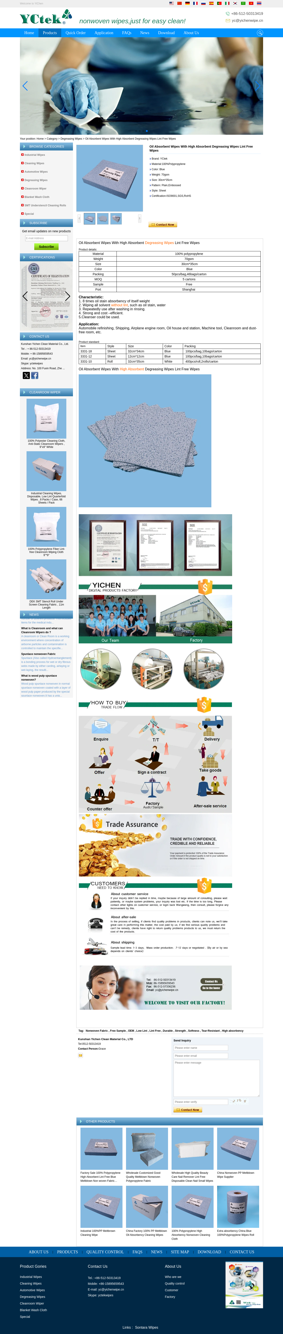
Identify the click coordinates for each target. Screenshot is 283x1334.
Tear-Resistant (210, 1030)
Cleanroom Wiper (35, 188)
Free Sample (118, 1030)
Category (52, 138)
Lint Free (155, 1030)
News (144, 33)
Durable (168, 1030)
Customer (171, 1290)
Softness (193, 1030)
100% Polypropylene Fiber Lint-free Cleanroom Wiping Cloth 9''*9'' (46, 552)
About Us (191, 33)
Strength (180, 1030)
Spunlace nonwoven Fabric (38, 655)
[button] (136, 131)
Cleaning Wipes (34, 163)
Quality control (175, 1283)
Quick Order (76, 33)
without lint (119, 305)
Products (50, 33)
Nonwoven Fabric (97, 1030)
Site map (180, 1252)
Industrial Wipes (35, 154)
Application (103, 33)
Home (29, 33)
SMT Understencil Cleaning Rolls (45, 205)
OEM (131, 1030)
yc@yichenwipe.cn (247, 20)
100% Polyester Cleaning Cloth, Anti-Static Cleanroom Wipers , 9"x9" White (46, 444)
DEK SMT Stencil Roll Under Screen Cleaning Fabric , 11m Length (46, 604)
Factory (170, 1297)
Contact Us (242, 1252)
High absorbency (232, 1030)
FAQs (126, 33)
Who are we (173, 1277)
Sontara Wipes (146, 1327)
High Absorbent (132, 369)
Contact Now (46, 383)
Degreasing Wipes (71, 138)
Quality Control (105, 1252)
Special (29, 213)
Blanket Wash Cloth (37, 197)
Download (166, 33)
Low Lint (141, 1030)
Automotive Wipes (36, 171)
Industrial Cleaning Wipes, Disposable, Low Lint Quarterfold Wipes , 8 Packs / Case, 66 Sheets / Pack (46, 498)
